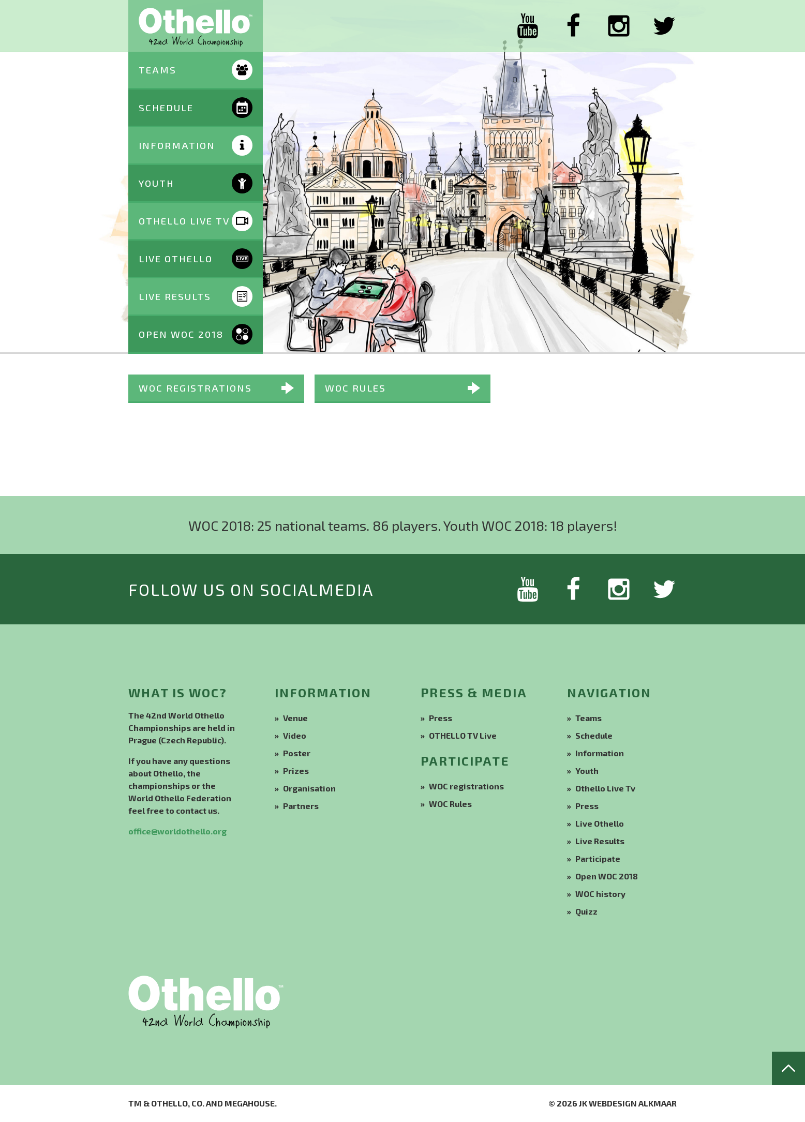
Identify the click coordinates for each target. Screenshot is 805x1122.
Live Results (599, 841)
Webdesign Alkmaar (633, 1103)
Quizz (586, 911)
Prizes (296, 770)
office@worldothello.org (177, 831)
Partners (301, 806)
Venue (295, 718)
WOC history (600, 894)
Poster (296, 753)
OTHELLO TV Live (463, 735)
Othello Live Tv (605, 788)
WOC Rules (355, 388)
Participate (597, 858)
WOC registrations (195, 388)
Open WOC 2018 (606, 876)
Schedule (594, 735)
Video (294, 735)
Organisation (309, 788)
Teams (588, 718)
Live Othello (599, 823)
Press (440, 718)
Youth (587, 770)
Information (599, 753)
